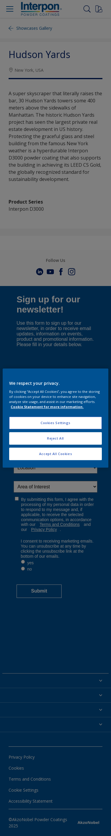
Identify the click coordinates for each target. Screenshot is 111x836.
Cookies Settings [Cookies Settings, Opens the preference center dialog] (55, 423)
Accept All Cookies (55, 453)
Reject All (55, 438)
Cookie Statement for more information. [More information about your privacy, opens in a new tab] (47, 406)
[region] (55, 418)
